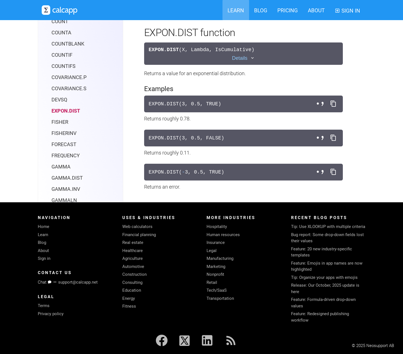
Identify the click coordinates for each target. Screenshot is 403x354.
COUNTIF (61, 55)
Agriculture (132, 258)
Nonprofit (215, 274)
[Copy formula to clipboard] (333, 104)
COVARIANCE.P (68, 77)
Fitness (129, 306)
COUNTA (61, 32)
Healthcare (132, 250)
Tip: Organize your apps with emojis (324, 277)
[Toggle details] (243, 58)
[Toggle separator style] (321, 104)
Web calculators (137, 226)
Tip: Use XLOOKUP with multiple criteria (328, 226)
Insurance (216, 242)
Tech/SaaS (217, 290)
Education (131, 290)
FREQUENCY (65, 155)
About (43, 250)
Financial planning (139, 234)
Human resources (223, 234)
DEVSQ (59, 100)
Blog (42, 242)
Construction (134, 274)
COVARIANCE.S (68, 88)
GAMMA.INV (65, 189)
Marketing (216, 266)
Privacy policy (51, 313)
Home (43, 226)
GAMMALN (64, 200)
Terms (44, 305)
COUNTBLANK (67, 44)
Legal (212, 250)
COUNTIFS (63, 66)
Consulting (132, 282)
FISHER (59, 122)
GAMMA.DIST (67, 178)
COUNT (59, 21)
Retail (212, 282)
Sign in (44, 258)
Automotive (133, 266)
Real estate (132, 242)
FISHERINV (63, 133)
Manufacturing (220, 258)
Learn (43, 234)
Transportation (220, 298)
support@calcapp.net (78, 282)
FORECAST (63, 144)
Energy (128, 298)
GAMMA (61, 167)
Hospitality (217, 226)
